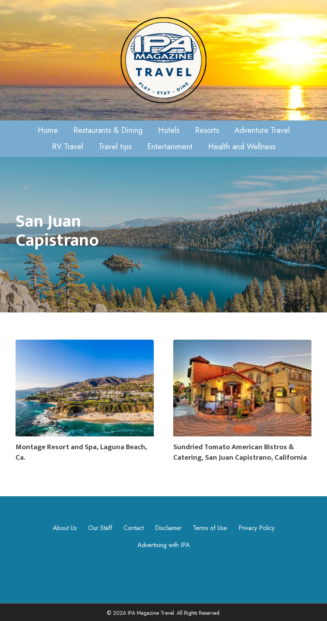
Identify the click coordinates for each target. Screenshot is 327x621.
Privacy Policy (256, 527)
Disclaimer (168, 527)
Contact (133, 527)
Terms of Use (210, 527)
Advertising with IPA (163, 545)
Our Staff (100, 527)
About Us (65, 527)
